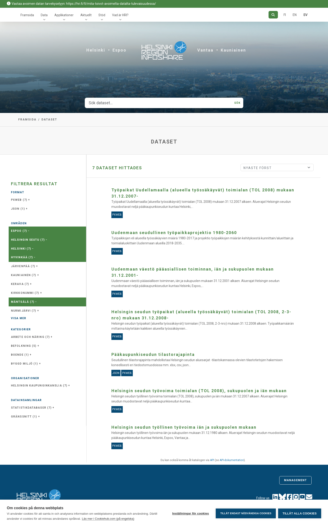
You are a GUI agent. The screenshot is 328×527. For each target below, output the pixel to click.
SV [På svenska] (305, 15)
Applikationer (64, 15)
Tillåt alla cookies (300, 513)
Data (44, 15)
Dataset (49, 119)
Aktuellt (86, 15)
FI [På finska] (285, 15)
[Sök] (273, 14)
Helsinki (95, 50)
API (212, 460)
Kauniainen (233, 50)
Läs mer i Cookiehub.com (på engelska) (108, 518)
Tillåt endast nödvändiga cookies (245, 513)
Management (295, 480)
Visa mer (18, 318)
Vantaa (205, 50)
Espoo (119, 50)
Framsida (27, 15)
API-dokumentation (232, 460)
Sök (237, 102)
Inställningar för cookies (190, 513)
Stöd (101, 15)
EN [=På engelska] (295, 15)
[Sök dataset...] (158, 103)
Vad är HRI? (120, 15)
